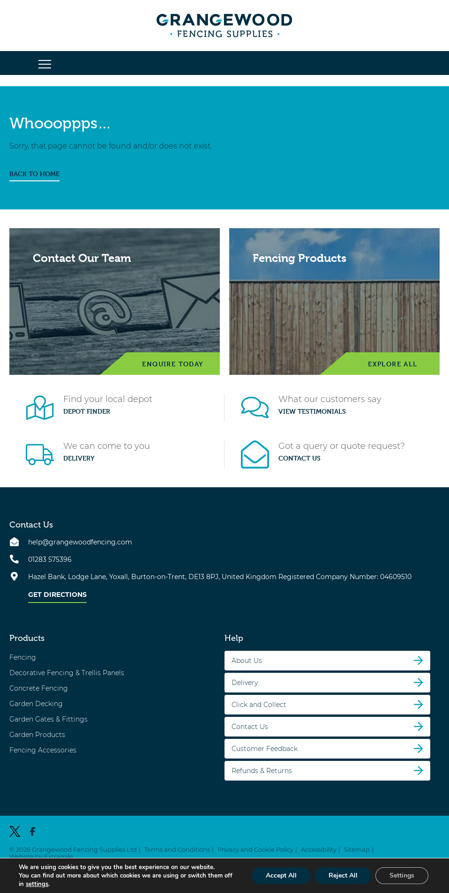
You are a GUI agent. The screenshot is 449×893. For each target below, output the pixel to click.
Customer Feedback (265, 748)
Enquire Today (172, 364)
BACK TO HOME (34, 174)
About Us (247, 660)
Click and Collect (259, 704)
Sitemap (357, 849)
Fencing (22, 657)
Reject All (343, 875)
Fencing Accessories (42, 750)
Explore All (392, 364)
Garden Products (37, 734)
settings (37, 884)
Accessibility (319, 849)
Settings (401, 875)
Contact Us (299, 458)
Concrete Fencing (38, 688)
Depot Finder (86, 411)
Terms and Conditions (177, 849)
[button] (44, 64)
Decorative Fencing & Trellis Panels (66, 673)
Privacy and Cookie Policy (255, 849)
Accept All (281, 875)
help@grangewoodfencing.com (80, 542)
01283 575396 (50, 559)
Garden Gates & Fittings (48, 719)
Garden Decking (36, 704)
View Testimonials (312, 411)
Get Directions (57, 594)
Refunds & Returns (262, 770)
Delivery (79, 458)
